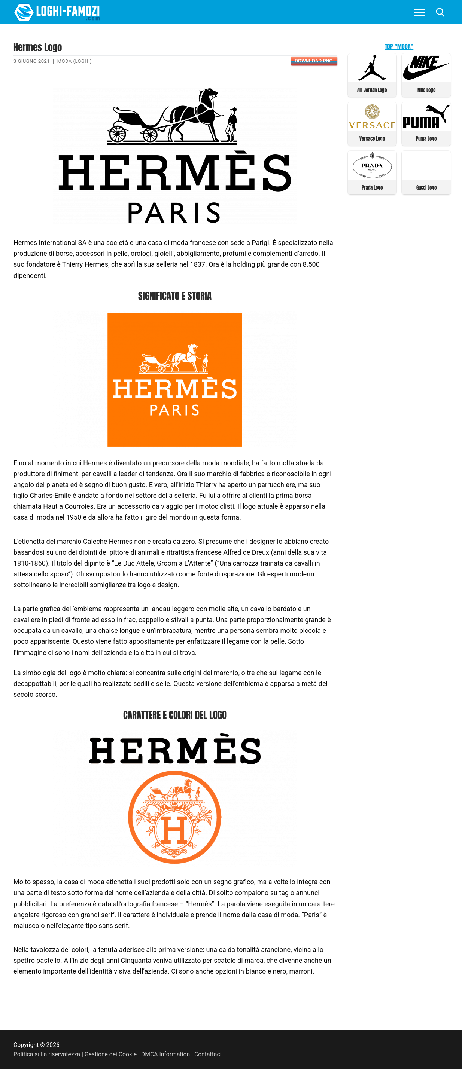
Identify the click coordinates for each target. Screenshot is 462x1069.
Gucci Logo (426, 187)
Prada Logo (372, 187)
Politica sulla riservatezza (46, 1054)
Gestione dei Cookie (111, 1054)
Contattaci (208, 1054)
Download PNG (313, 61)
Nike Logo (426, 90)
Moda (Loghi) (74, 61)
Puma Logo (426, 138)
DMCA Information (165, 1054)
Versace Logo (372, 138)
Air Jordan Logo (372, 90)
